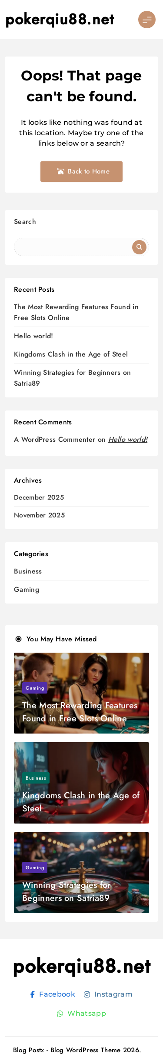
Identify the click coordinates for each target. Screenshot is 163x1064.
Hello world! (33, 336)
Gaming (26, 589)
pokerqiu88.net (59, 19)
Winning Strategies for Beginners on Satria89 (66, 891)
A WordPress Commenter (54, 439)
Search (25, 222)
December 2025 (39, 497)
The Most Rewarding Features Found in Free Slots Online (79, 712)
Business (28, 571)
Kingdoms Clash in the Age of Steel (71, 354)
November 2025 (39, 515)
